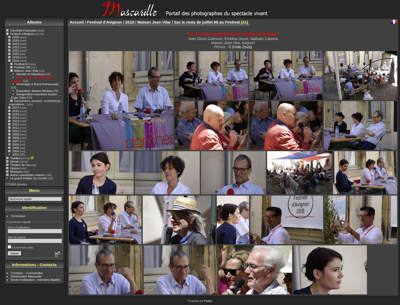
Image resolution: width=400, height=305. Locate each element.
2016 (15, 111)
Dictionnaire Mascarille (26, 276)
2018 (15, 60)
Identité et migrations (30, 74)
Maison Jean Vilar (26, 70)
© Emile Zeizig (240, 47)
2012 (15, 124)
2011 (15, 127)
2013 (15, 121)
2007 (15, 141)
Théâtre (15, 158)
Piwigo (208, 300)
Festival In (21, 64)
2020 (15, 53)
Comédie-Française (23, 30)
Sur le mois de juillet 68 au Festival (207, 22)
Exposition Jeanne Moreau (34, 90)
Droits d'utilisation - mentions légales (35, 279)
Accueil (77, 22)
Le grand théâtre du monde (28, 178)
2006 (15, 144)
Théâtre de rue (20, 164)
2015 (15, 114)
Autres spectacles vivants (27, 174)
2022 (15, 47)
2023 (15, 43)
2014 (15, 117)
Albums (34, 22)
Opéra (14, 168)
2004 (15, 151)
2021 (15, 50)
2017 (15, 107)
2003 (15, 154)
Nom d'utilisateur (19, 227)
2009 (15, 134)
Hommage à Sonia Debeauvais (37, 84)
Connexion (18, 216)
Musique (15, 171)
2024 (15, 40)
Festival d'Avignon (22, 33)
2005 (15, 147)
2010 (15, 131)
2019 (15, 57)
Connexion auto (20, 247)
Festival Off (21, 67)
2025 (15, 37)
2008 (15, 137)
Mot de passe (17, 237)
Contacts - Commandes (27, 273)
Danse (14, 161)
